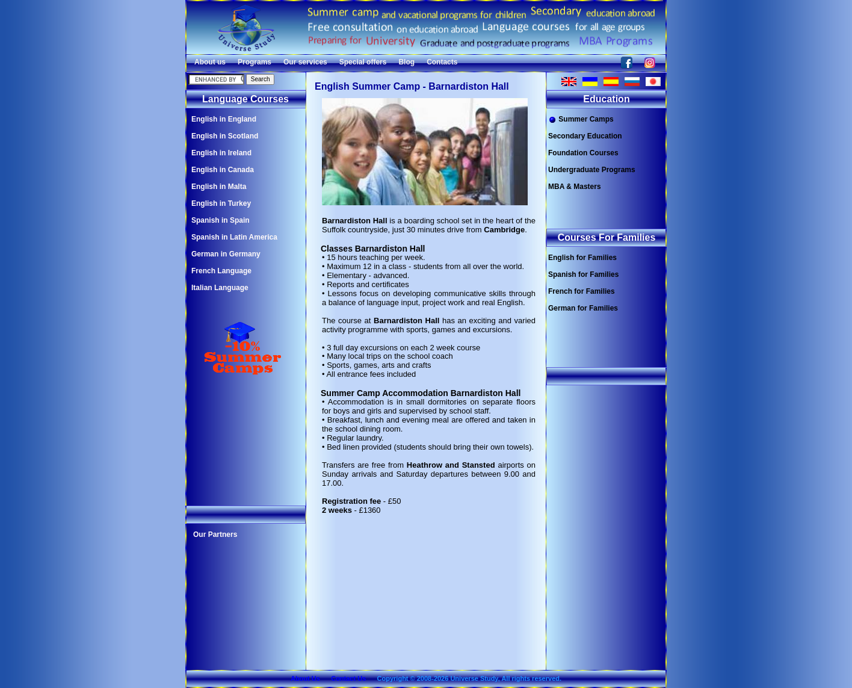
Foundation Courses (583, 153)
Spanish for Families (583, 274)
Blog (406, 62)
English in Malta (218, 186)
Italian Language (219, 288)
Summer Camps (581, 119)
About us (210, 62)
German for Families (583, 308)
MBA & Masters (574, 186)
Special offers (363, 62)
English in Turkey (221, 203)
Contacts (442, 62)
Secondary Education (585, 136)
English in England (223, 119)
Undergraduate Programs (591, 170)
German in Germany (226, 254)
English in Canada (222, 170)
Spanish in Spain (220, 220)
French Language (221, 271)
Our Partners (215, 534)
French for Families (581, 291)
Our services (305, 62)
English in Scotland (224, 136)
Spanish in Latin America (234, 237)
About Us (305, 678)
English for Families (582, 257)
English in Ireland (221, 153)
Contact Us (348, 678)
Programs (254, 62)
